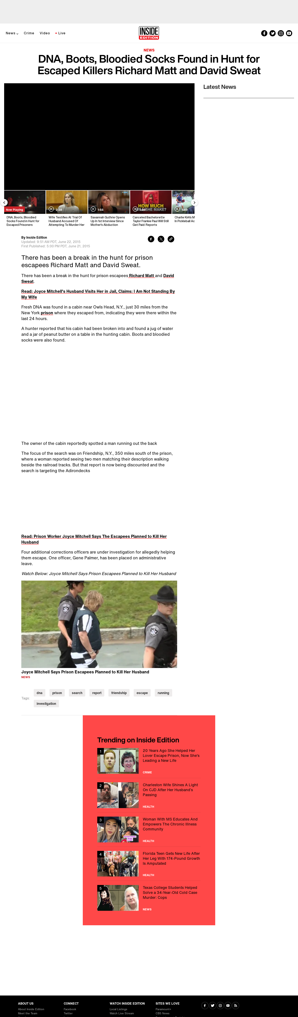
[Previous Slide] (4, 202)
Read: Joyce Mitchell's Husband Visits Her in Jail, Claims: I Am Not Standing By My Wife (98, 294)
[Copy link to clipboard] (171, 239)
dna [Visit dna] (39, 693)
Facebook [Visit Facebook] (70, 1009)
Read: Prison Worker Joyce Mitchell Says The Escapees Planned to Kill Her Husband (94, 539)
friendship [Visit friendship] (119, 693)
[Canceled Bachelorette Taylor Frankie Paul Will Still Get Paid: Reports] (151, 209)
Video (45, 33)
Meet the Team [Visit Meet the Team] (27, 1013)
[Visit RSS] (235, 1006)
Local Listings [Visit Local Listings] (118, 1009)
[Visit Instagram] (220, 1006)
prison (47, 313)
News (11, 33)
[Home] (149, 33)
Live (62, 33)
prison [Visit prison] (57, 693)
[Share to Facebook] (151, 239)
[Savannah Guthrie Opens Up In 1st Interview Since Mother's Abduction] (109, 209)
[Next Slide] (194, 202)
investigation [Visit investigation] (46, 703)
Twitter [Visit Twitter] (68, 1013)
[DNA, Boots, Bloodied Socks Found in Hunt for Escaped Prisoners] (25, 209)
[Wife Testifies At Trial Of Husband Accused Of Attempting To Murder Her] (67, 209)
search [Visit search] (77, 693)
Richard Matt (141, 276)
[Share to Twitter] (161, 239)
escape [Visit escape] (142, 693)
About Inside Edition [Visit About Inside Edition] (31, 1009)
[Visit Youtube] (228, 1006)
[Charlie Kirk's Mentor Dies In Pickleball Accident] (193, 209)
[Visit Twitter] (212, 1006)
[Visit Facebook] (205, 1006)
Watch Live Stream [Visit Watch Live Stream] (122, 1013)
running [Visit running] (163, 693)
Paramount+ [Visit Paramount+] (163, 1009)
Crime (29, 33)
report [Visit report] (96, 693)
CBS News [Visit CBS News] (162, 1013)
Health (148, 806)
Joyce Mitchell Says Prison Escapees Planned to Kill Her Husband (85, 672)
